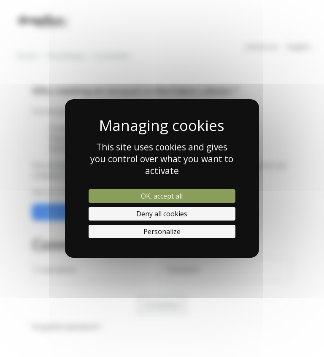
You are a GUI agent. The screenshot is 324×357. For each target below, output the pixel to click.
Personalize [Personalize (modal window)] (162, 231)
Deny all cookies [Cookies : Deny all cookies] (161, 213)
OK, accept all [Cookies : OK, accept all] (162, 196)
